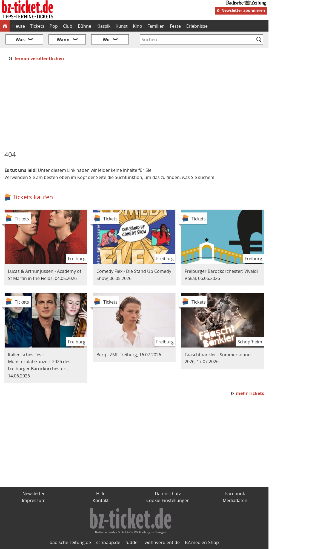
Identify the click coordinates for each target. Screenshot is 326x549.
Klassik (103, 26)
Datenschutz (168, 494)
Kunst (122, 26)
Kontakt (101, 500)
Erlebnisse (197, 26)
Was (20, 40)
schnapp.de (108, 542)
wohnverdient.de (162, 542)
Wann (63, 40)
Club (67, 26)
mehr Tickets (250, 393)
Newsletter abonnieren (243, 10)
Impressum (33, 500)
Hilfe (100, 494)
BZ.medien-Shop (202, 542)
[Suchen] (259, 40)
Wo (106, 40)
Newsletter (33, 494)
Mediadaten (235, 500)
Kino (137, 26)
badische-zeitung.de (70, 542)
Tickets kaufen (33, 197)
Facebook (235, 494)
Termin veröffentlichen (39, 58)
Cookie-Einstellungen (168, 500)
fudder (132, 542)
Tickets (37, 26)
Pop (54, 26)
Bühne (84, 26)
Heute (18, 26)
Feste (175, 26)
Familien (156, 26)
